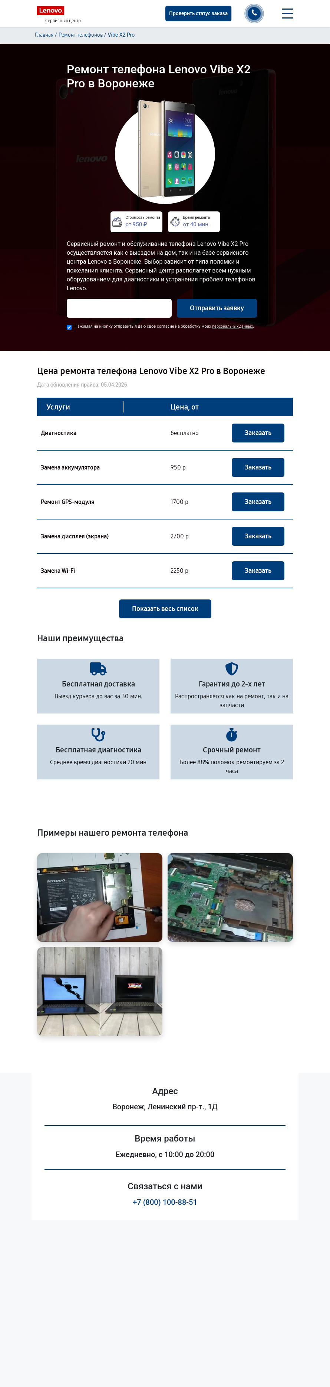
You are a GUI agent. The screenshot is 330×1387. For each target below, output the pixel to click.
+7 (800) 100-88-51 (165, 1202)
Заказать (258, 433)
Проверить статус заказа (198, 13)
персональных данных (232, 326)
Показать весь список (165, 609)
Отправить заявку (217, 308)
